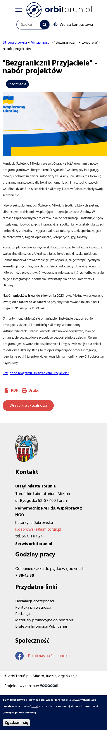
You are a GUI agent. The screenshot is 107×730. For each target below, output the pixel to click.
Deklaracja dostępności (34, 601)
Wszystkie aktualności (28, 405)
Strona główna (15, 42)
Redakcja (22, 614)
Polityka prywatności (33, 607)
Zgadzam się (16, 724)
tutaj (34, 708)
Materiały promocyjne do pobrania (44, 620)
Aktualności (41, 42)
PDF (14, 390)
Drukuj (34, 390)
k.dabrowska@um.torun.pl (38, 529)
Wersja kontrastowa (76, 24)
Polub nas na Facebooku (42, 656)
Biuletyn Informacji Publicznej (41, 626)
